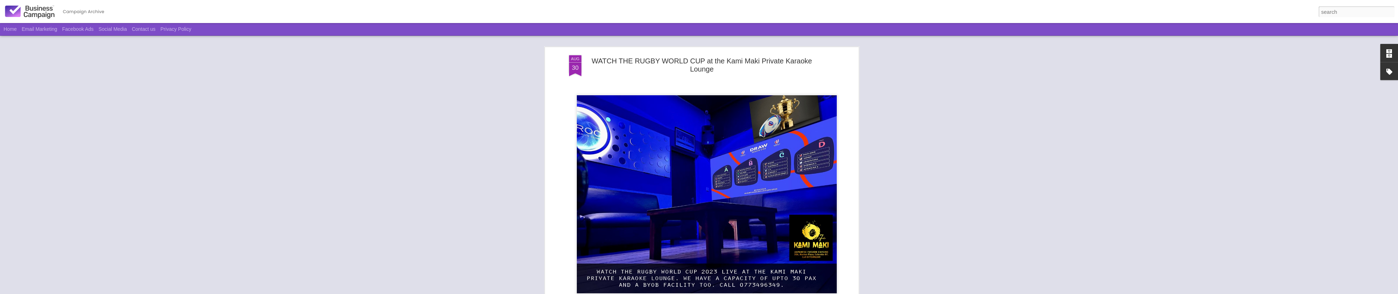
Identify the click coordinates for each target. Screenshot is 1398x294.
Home (10, 29)
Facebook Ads (78, 29)
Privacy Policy (175, 29)
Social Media (112, 29)
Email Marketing (39, 29)
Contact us (143, 29)
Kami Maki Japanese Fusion (711, 163)
